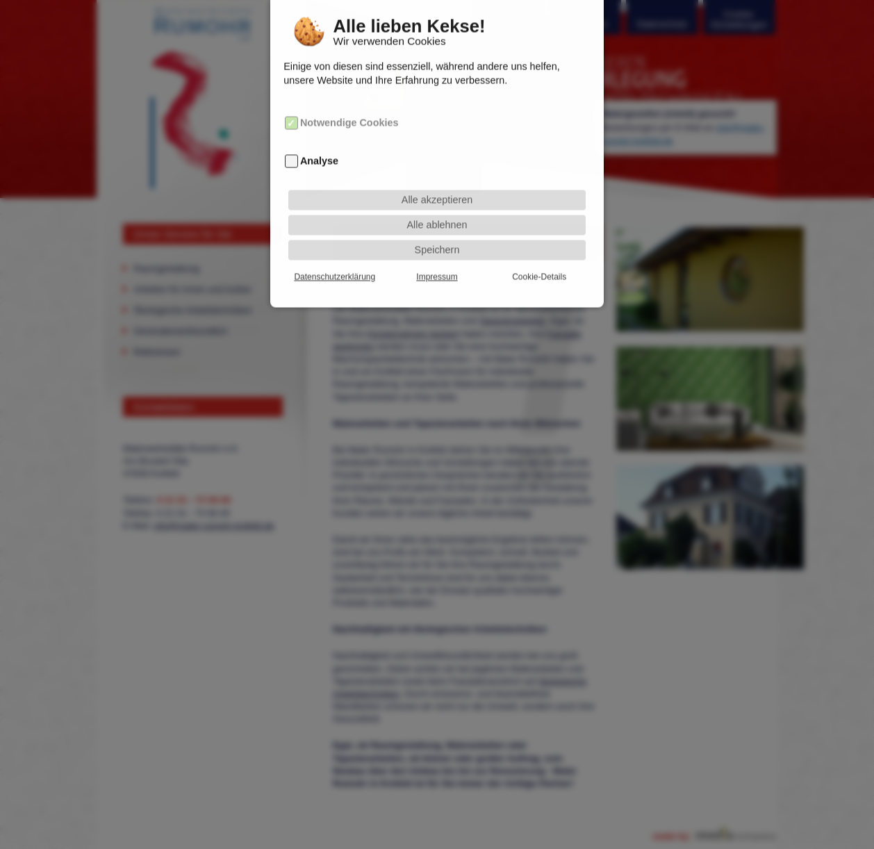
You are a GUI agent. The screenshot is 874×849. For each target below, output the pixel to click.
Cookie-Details (539, 267)
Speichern (437, 240)
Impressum (436, 267)
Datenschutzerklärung (334, 267)
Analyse (319, 151)
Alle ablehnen (436, 215)
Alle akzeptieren (437, 190)
